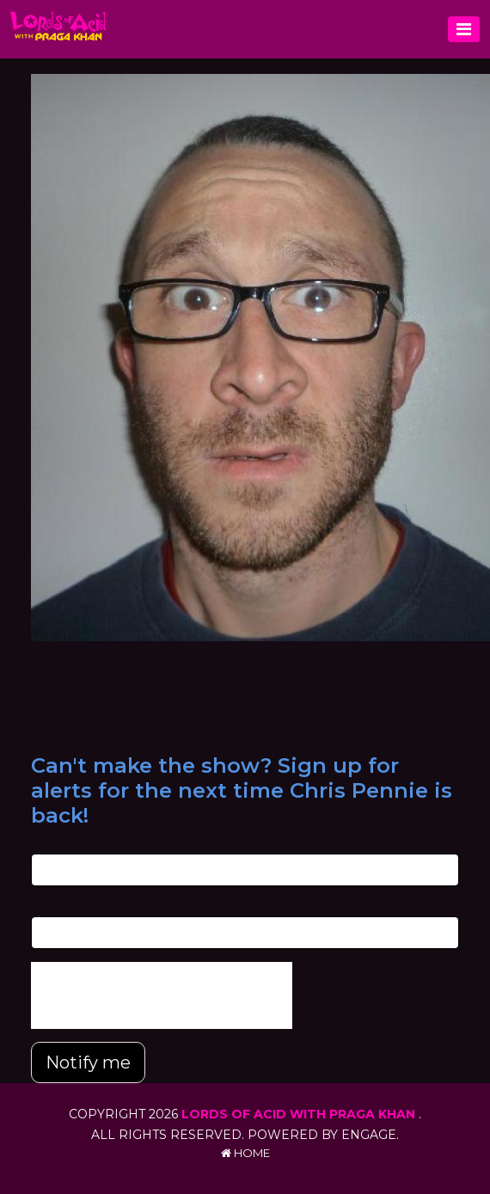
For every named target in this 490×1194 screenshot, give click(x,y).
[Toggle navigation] (464, 29)
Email (46, 845)
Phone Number (74, 907)
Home (245, 1153)
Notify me (88, 1062)
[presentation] (161, 995)
